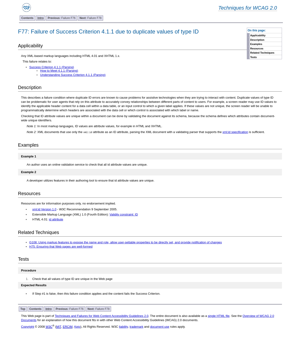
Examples (256, 44)
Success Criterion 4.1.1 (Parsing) (51, 67)
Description (257, 39)
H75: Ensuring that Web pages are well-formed (61, 246)
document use (159, 326)
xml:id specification (235, 132)
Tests (253, 57)
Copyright (27, 326)
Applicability (257, 35)
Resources (256, 48)
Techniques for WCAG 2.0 (247, 8)
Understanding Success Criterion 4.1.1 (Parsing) (72, 75)
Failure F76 (61, 18)
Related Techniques (262, 52)
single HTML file (219, 316)
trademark (136, 326)
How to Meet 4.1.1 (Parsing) (59, 70)
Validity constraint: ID (123, 214)
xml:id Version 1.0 (44, 209)
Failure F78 (90, 18)
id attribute (56, 219)
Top (22, 309)
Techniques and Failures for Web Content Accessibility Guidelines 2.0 (101, 316)
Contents (27, 18)
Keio (77, 326)
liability (123, 326)
